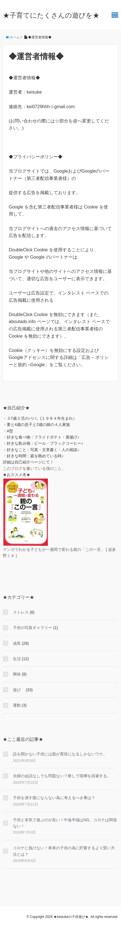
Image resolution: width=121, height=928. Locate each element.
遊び (19, 690)
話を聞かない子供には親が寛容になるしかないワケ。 (60, 754)
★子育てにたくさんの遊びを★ (51, 15)
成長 (17, 643)
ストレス (21, 612)
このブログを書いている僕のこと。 (34, 468)
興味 (17, 674)
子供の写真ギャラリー (32, 627)
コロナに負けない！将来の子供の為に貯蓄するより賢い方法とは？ (64, 851)
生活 (17, 658)
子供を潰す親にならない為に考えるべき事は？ (54, 797)
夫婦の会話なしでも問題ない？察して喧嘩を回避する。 (62, 776)
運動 (17, 705)
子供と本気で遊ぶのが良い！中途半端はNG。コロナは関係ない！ (65, 823)
